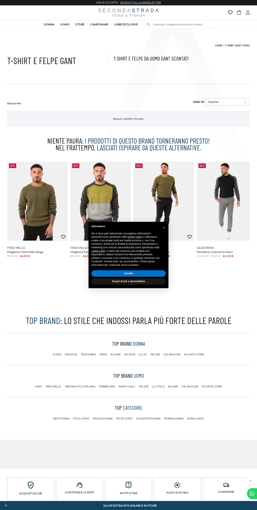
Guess (57, 354)
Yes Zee (155, 354)
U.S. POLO (158, 386)
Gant (38, 386)
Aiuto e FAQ (129, 493)
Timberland (107, 386)
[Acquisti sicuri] (31, 485)
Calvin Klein (171, 354)
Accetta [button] (128, 273)
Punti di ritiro (177, 492)
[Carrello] (239, 12)
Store (80, 24)
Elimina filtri (14, 103)
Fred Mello (54, 386)
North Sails (127, 386)
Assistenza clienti (79, 492)
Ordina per (198, 101)
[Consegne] (226, 485)
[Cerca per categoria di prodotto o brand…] (180, 24)
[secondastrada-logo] (129, 13)
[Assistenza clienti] (79, 485)
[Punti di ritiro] (177, 485)
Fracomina (88, 354)
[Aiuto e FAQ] (128, 485)
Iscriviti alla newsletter (140, 2)
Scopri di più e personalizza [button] (128, 281)
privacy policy (134, 236)
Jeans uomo (195, 418)
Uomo (64, 24)
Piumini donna (174, 418)
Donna (49, 24)
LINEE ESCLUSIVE (126, 24)
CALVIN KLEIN (190, 386)
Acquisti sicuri (30, 493)
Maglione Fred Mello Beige (25, 252)
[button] (250, 481)
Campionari (99, 24)
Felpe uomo (124, 418)
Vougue (129, 354)
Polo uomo (81, 418)
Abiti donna (61, 418)
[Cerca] (148, 24)
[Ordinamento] (228, 101)
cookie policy (98, 251)
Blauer (116, 354)
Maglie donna (103, 418)
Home (218, 45)
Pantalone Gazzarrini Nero (215, 252)
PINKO (103, 354)
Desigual (71, 354)
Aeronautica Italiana (80, 386)
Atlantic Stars (194, 354)
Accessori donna (148, 418)
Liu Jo (143, 354)
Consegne (226, 492)
